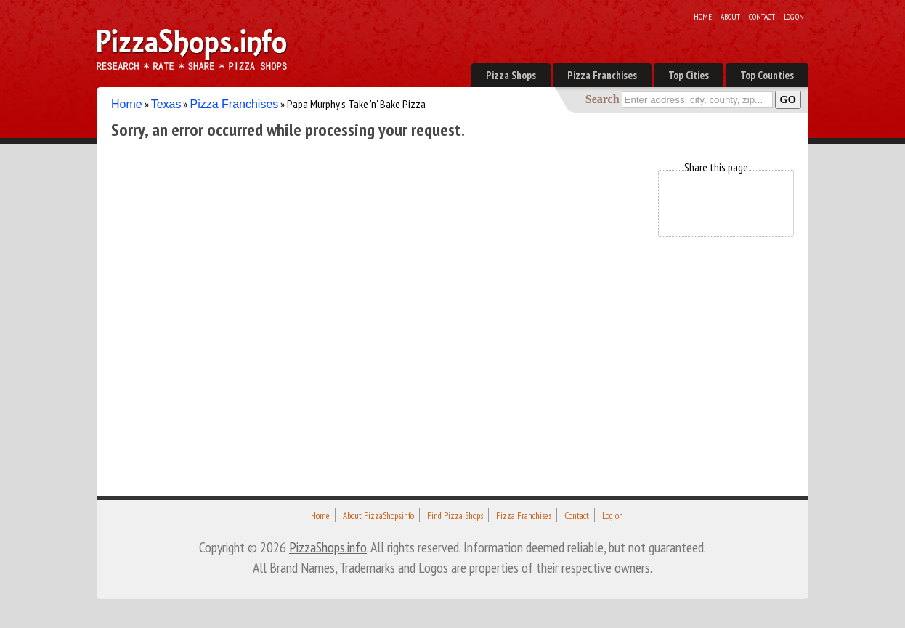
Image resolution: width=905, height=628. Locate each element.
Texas (166, 104)
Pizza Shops (511, 75)
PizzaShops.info (328, 547)
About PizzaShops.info (378, 516)
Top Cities (688, 75)
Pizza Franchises (602, 75)
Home (703, 17)
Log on (794, 17)
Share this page (716, 167)
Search (602, 99)
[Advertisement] (375, 271)
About (730, 17)
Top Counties (767, 75)
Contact (762, 17)
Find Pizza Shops (455, 516)
